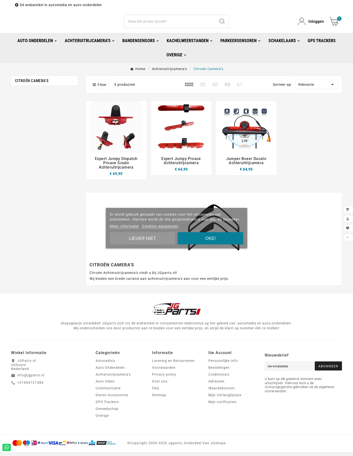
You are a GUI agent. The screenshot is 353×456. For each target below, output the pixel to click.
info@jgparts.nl (30, 379)
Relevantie (316, 89)
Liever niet (142, 238)
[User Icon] (311, 23)
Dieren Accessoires (112, 399)
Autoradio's (105, 365)
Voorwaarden (164, 372)
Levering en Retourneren (173, 365)
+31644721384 (30, 387)
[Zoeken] (169, 23)
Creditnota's (218, 379)
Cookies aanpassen (160, 226)
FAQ (155, 392)
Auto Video (105, 385)
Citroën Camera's (32, 85)
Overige (102, 420)
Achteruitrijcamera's (113, 379)
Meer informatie (124, 226)
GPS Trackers (107, 406)
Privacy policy (164, 379)
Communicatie (108, 392)
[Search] (222, 23)
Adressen (216, 385)
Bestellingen (219, 372)
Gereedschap (107, 413)
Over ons (159, 385)
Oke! (210, 238)
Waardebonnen (221, 392)
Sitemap (159, 399)
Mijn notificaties (222, 406)
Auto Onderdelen (110, 372)
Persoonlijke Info (223, 365)
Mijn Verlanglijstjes (224, 399)
